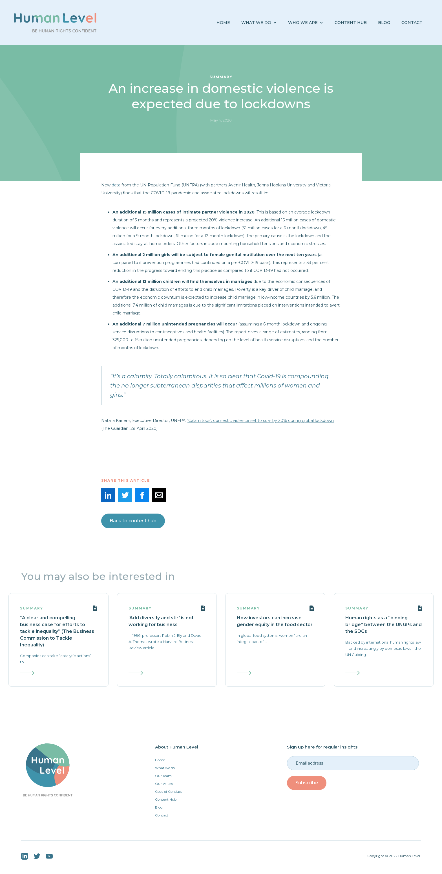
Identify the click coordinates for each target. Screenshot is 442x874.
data (116, 185)
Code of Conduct (168, 791)
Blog (159, 807)
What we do (165, 768)
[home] (55, 22)
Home (223, 22)
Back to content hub (133, 520)
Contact (411, 22)
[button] (259, 23)
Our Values (164, 783)
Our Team (163, 776)
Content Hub (351, 22)
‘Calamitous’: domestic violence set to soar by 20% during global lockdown (260, 420)
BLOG (384, 22)
